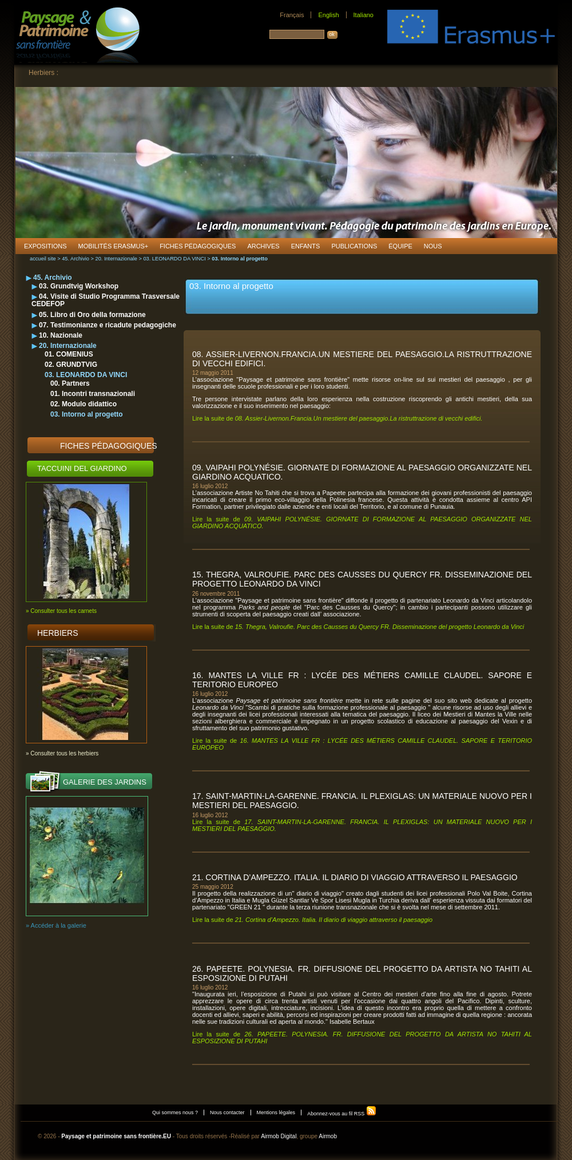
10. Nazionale (60, 335)
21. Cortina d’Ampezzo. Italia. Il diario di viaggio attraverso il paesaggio (355, 877)
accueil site (43, 259)
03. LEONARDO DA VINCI (174, 259)
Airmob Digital (278, 1136)
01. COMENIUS (69, 354)
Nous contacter (227, 1112)
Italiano (363, 14)
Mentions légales (276, 1112)
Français (292, 14)
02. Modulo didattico (83, 404)
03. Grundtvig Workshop (78, 286)
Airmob (328, 1136)
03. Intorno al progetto (86, 414)
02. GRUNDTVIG (71, 365)
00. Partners (70, 383)
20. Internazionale (116, 259)
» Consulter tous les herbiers (62, 753)
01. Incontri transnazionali (92, 394)
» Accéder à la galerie (56, 925)
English (328, 14)
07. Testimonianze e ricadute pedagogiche (107, 325)
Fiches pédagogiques (108, 445)
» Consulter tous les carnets (61, 611)
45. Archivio (75, 259)
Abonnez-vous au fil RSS (341, 1114)
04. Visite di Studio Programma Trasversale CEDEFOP (105, 300)
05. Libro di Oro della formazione (92, 315)
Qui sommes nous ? (175, 1112)
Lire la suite (337, 418)
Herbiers (57, 633)
